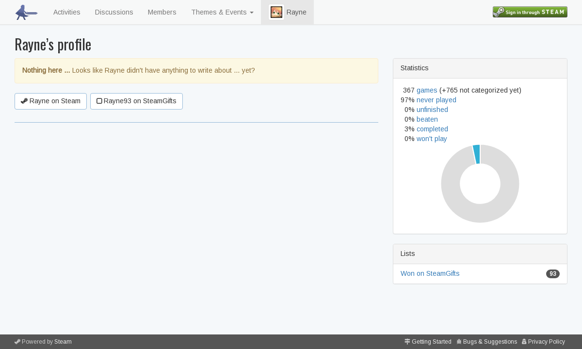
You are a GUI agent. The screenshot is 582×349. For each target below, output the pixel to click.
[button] (276, 12)
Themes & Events (222, 12)
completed (432, 129)
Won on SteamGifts (430, 273)
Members (162, 12)
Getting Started (432, 341)
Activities (67, 12)
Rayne (287, 12)
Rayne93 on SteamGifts (137, 101)
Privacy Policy (546, 341)
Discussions (114, 12)
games (427, 90)
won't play (432, 139)
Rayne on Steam (51, 101)
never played (436, 100)
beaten (427, 119)
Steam (63, 341)
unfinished (432, 109)
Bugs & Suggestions (490, 341)
